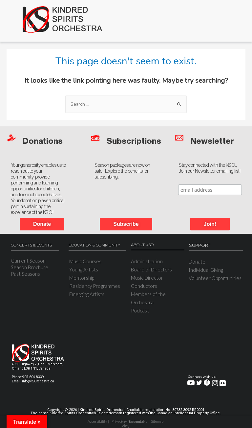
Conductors (144, 286)
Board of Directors (151, 269)
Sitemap (157, 421)
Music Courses (85, 261)
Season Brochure (29, 267)
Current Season (28, 261)
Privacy (117, 421)
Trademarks (136, 421)
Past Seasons (25, 274)
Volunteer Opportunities (215, 278)
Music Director (147, 278)
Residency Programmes (94, 286)
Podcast (140, 310)
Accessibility (96, 421)
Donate (197, 262)
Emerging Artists (86, 294)
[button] (210, 224)
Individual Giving (206, 270)
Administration (147, 261)
